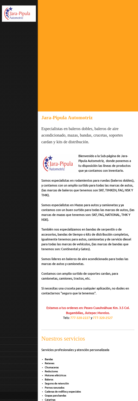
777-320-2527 (103, 317)
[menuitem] (19, 340)
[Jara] (19, 14)
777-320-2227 (80, 317)
